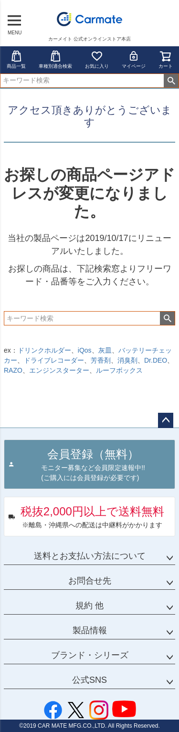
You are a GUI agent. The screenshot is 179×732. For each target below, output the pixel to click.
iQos (85, 350)
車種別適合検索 (55, 59)
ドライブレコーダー (54, 360)
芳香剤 (101, 360)
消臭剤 (127, 360)
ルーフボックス (119, 370)
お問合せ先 (89, 581)
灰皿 (105, 350)
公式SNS (89, 680)
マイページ (134, 59)
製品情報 (90, 630)
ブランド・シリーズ (89, 655)
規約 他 (89, 605)
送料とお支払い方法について (90, 556)
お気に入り (97, 59)
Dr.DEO (155, 360)
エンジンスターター (59, 370)
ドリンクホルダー (44, 350)
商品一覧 (16, 59)
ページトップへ (165, 420)
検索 (171, 80)
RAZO (13, 370)
